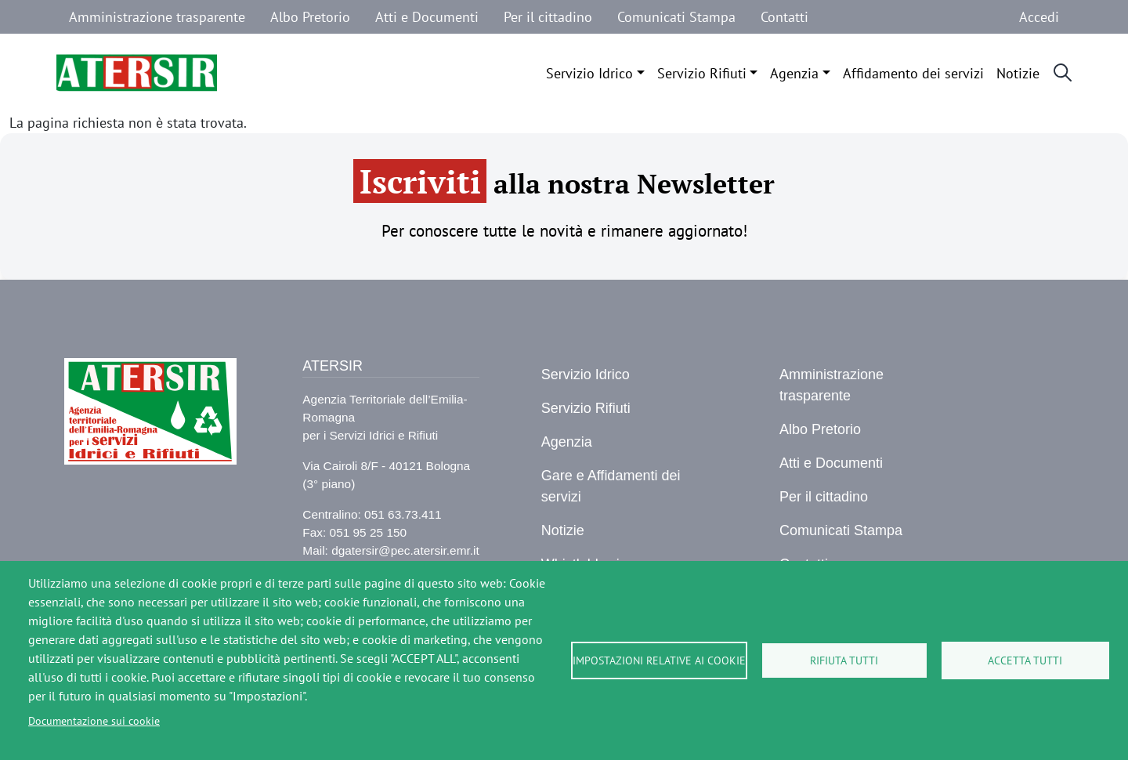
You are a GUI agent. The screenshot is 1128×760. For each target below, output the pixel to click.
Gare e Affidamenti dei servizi (611, 486)
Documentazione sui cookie (94, 721)
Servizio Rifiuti (702, 73)
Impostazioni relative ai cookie (659, 660)
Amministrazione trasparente (157, 17)
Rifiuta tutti (844, 660)
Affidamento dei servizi (913, 73)
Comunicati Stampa (676, 17)
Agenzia (794, 73)
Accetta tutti (1025, 660)
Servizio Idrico (589, 73)
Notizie (1017, 73)
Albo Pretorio (310, 17)
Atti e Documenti (427, 17)
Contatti (784, 17)
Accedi (1039, 17)
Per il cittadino (548, 17)
